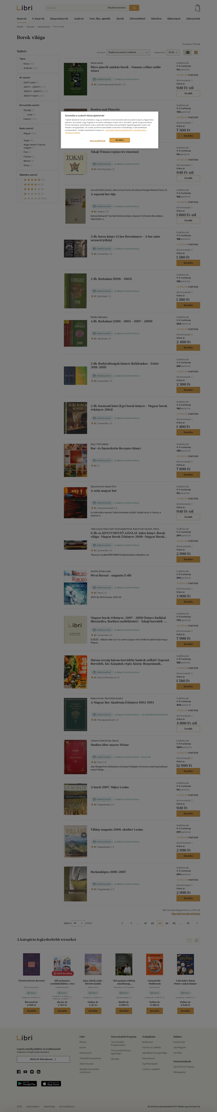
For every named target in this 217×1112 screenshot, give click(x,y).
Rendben (120, 140)
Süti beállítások (97, 141)
